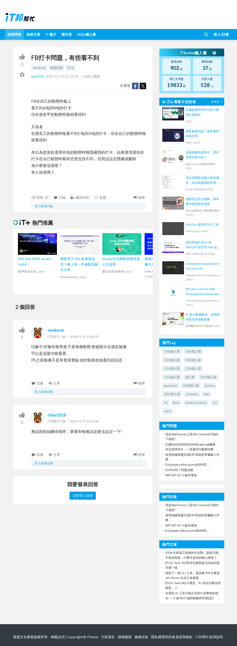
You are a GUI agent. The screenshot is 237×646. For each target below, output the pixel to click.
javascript (170, 385)
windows (192, 394)
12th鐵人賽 (193, 368)
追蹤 (100, 197)
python (209, 385)
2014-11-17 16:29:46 (84, 421)
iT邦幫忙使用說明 (209, 637)
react (167, 411)
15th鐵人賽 (172, 351)
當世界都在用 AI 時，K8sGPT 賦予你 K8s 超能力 (203, 245)
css (215, 402)
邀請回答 (79, 197)
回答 (40, 197)
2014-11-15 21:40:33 (84, 336)
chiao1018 (57, 415)
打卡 (71, 67)
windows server (196, 402)
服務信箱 (141, 637)
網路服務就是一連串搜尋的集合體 (202, 133)
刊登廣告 (108, 637)
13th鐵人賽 (172, 360)
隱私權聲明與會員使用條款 (172, 637)
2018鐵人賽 (191, 385)
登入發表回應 (44, 392)
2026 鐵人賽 (86, 34)
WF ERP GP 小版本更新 (181, 475)
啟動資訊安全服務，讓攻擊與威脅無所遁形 (202, 201)
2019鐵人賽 (208, 377)
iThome (92, 637)
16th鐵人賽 (193, 351)
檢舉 (139, 197)
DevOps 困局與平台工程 (202, 224)
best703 (37, 76)
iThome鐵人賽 (198, 52)
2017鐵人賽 (172, 394)
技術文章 (33, 34)
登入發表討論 (44, 206)
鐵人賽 (190, 377)
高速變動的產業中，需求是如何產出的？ (202, 154)
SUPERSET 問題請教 (179, 470)
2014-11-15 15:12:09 (62, 76)
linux (176, 402)
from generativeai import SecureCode (202, 266)
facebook (39, 67)
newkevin (56, 330)
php (206, 394)
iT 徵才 (50, 34)
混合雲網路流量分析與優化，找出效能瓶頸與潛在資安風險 (202, 180)
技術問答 (14, 34)
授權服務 (125, 637)
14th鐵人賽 (193, 360)
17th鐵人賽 (172, 368)
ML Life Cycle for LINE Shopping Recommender (202, 291)
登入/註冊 (221, 34)
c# (165, 402)
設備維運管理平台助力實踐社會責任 (202, 112)
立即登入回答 (82, 495)
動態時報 (56, 67)
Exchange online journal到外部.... (187, 464)
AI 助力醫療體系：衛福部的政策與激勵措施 (203, 317)
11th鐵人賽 (172, 377)
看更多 (217, 101)
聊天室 (66, 34)
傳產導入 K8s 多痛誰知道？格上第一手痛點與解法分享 (79, 264)
